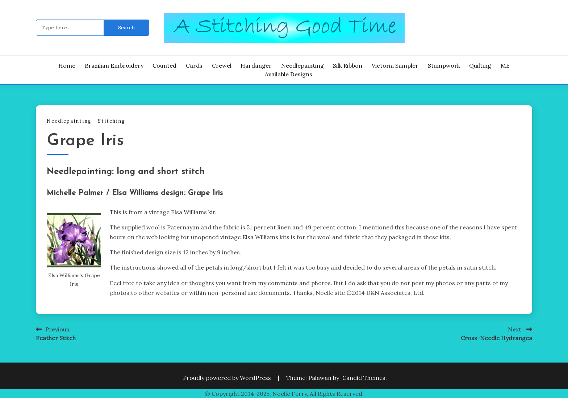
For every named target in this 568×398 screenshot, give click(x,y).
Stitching (111, 121)
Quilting (480, 65)
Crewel (221, 65)
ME (505, 65)
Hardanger (256, 65)
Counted (164, 65)
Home (66, 65)
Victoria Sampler (395, 65)
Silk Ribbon (347, 65)
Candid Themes (363, 377)
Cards (194, 65)
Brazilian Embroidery (114, 65)
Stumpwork (444, 65)
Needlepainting (302, 65)
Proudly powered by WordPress (227, 377)
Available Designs (288, 74)
